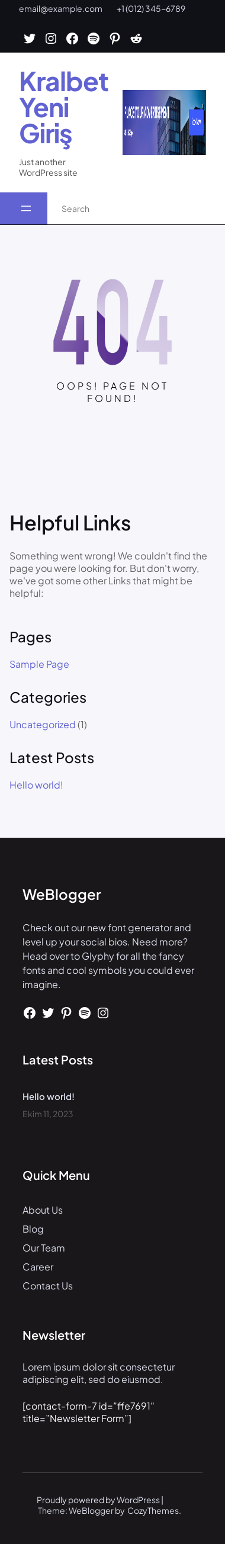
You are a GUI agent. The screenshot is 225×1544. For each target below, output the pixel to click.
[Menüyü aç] (26, 208)
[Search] (203, 209)
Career (37, 1266)
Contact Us (47, 1285)
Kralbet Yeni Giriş (63, 106)
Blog (33, 1229)
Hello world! (36, 785)
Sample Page (39, 664)
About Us (42, 1210)
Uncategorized (42, 724)
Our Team (43, 1247)
